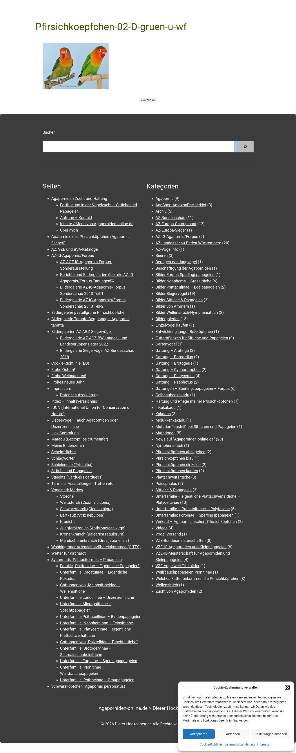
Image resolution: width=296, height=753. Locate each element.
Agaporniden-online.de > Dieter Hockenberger (148, 708)
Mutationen (166, 433)
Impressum (264, 744)
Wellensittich (167, 585)
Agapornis (165, 198)
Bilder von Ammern (172, 306)
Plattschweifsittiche (173, 477)
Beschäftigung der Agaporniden (183, 268)
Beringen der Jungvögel (176, 262)
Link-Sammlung (65, 433)
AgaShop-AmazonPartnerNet (181, 205)
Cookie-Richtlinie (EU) (70, 363)
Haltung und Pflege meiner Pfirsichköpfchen (194, 401)
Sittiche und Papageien (71, 470)
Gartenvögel (166, 344)
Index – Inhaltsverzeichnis (74, 401)
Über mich (69, 230)
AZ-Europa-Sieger (171, 230)
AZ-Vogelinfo (167, 249)
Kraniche (68, 521)
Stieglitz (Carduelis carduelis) (77, 477)
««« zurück (148, 100)
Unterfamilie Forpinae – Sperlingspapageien (98, 660)
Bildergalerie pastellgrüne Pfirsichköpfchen (89, 312)
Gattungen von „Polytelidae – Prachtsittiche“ (99, 642)
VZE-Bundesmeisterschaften (181, 540)
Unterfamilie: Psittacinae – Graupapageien (97, 680)
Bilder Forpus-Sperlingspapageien (185, 274)
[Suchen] (245, 146)
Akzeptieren (198, 734)
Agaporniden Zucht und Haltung (79, 198)
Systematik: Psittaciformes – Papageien (86, 559)
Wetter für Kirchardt (68, 553)
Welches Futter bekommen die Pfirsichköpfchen (198, 578)
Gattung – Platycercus (175, 375)
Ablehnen (233, 734)
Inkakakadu (166, 407)
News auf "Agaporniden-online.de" (185, 439)
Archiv (161, 211)
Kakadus (163, 413)
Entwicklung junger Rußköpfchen (184, 331)
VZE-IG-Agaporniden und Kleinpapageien (191, 547)
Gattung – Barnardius (174, 357)
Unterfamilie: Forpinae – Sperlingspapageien (195, 515)
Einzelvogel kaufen (172, 325)
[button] (287, 687)
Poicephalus (166, 483)
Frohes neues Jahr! (68, 382)
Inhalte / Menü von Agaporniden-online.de (96, 223)
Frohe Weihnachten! (68, 375)
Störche (67, 496)
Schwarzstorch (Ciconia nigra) (86, 508)
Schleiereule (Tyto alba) (72, 464)
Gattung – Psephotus (174, 382)
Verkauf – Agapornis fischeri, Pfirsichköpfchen (196, 521)
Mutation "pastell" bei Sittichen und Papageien (196, 426)
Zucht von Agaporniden (176, 591)
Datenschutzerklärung (240, 744)
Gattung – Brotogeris (174, 363)
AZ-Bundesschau (170, 217)
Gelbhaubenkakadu (172, 395)
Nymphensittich (169, 445)
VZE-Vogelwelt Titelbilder (178, 565)
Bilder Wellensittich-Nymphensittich (187, 312)
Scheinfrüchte (63, 452)
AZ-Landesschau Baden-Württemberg (188, 243)
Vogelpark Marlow (67, 490)
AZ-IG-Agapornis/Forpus (72, 255)
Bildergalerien (168, 318)
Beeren (162, 255)
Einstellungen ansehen (270, 734)
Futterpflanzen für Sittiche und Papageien (192, 338)
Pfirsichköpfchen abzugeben (180, 452)
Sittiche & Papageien (174, 490)
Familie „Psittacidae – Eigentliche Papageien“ (100, 565)
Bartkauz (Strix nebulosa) (82, 515)
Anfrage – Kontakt (76, 217)
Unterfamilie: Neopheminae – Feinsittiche (96, 623)
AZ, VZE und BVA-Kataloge (74, 249)
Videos (162, 528)
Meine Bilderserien (67, 445)
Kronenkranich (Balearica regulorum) (92, 534)
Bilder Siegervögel (171, 293)
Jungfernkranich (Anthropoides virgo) (93, 528)
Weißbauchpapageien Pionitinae (184, 572)
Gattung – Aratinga (172, 350)
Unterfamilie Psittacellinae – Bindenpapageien (100, 616)
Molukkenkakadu (170, 420)
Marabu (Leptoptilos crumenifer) (79, 439)
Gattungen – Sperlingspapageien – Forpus (193, 388)
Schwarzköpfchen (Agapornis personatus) (88, 686)
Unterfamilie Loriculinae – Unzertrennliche (97, 597)
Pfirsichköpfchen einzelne (178, 464)
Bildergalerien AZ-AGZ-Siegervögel (81, 331)
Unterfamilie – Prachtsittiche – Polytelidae (193, 508)
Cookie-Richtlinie (211, 744)
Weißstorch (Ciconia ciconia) (85, 502)
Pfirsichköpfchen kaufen (177, 470)
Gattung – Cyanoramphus (178, 369)
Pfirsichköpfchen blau (175, 458)
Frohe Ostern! (63, 369)
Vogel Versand (168, 534)
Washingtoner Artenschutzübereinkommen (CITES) (96, 547)
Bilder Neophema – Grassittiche (184, 281)
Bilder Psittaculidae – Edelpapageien (188, 287)
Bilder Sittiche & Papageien (179, 300)
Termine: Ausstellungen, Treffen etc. (82, 483)
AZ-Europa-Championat (176, 223)
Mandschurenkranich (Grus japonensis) (94, 540)
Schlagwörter (63, 458)
